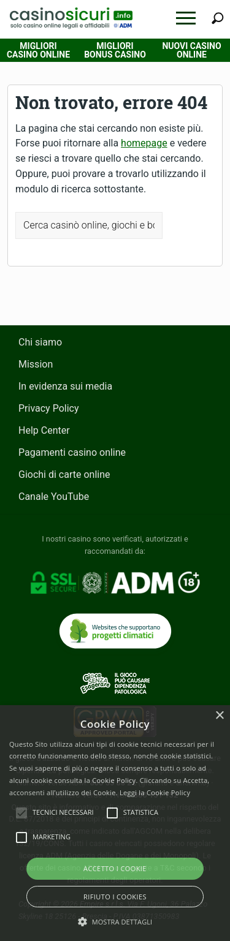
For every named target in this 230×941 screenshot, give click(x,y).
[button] (185, 18)
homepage (144, 143)
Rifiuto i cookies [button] (115, 896)
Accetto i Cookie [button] (115, 868)
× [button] (219, 715)
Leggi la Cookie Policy (155, 792)
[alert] (115, 823)
